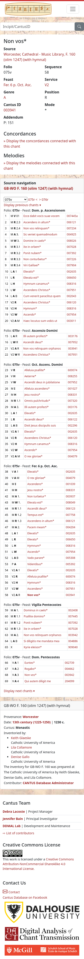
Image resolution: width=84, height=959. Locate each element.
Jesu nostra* (32, 395)
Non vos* (30, 675)
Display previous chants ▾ (22, 205)
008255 (72, 376)
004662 (69, 669)
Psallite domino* (34, 616)
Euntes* (29, 663)
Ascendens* (35, 484)
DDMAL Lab (12, 826)
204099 (69, 681)
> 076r (43, 199)
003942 (73, 635)
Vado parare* (36, 558)
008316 (71, 284)
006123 (70, 508)
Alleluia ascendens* (37, 388)
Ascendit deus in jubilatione (42, 382)
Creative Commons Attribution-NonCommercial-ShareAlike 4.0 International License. (38, 864)
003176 (73, 336)
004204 (70, 527)
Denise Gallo (20, 757)
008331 (72, 395)
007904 (71, 265)
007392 (71, 253)
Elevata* (32, 539)
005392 (70, 564)
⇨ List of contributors (18, 833)
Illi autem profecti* (35, 336)
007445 (73, 616)
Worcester (31, 717)
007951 (71, 290)
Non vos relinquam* (37, 228)
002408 (73, 610)
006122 (72, 419)
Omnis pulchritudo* (37, 401)
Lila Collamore (21, 747)
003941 (10, 110)
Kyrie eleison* (33, 647)
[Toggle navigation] (73, 9)
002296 (72, 425)
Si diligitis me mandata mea (41, 641)
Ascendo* (30, 314)
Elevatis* (29, 271)
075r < (32, 199)
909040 (73, 647)
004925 (71, 234)
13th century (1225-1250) (31, 722)
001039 (70, 484)
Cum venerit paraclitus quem (42, 296)
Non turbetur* (36, 496)
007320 (72, 401)
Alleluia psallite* (34, 370)
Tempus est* (35, 515)
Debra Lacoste (14, 811)
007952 (73, 342)
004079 (72, 456)
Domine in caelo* (35, 241)
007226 (71, 259)
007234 (71, 228)
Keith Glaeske (21, 738)
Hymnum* (30, 308)
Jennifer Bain (13, 819)
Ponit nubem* (33, 253)
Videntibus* (35, 564)
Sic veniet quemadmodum (40, 234)
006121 (71, 222)
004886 (73, 641)
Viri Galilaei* (31, 265)
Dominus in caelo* (35, 610)
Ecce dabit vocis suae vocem (42, 216)
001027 (72, 388)
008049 (70, 502)
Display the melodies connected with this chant (39, 165)
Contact (11, 892)
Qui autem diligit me (37, 681)
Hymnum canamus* (36, 284)
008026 (71, 241)
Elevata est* (31, 278)
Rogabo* (30, 669)
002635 (71, 271)
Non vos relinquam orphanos (42, 348)
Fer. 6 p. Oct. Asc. (18, 84)
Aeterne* (30, 376)
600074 (72, 370)
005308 (70, 558)
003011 (71, 321)
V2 (47, 84)
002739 (69, 663)
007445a (72, 216)
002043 (71, 296)
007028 (71, 247)
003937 (70, 496)
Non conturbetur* (35, 259)
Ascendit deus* (33, 342)
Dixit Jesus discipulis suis (40, 425)
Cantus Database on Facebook (25, 897)
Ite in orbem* (32, 247)
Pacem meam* (36, 527)
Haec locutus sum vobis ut (40, 321)
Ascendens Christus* (37, 290)
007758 (70, 515)
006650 (71, 278)
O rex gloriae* (33, 456)
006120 (71, 302)
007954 (71, 314)
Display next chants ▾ (19, 691)
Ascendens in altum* (37, 222)
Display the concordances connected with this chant (40, 143)
